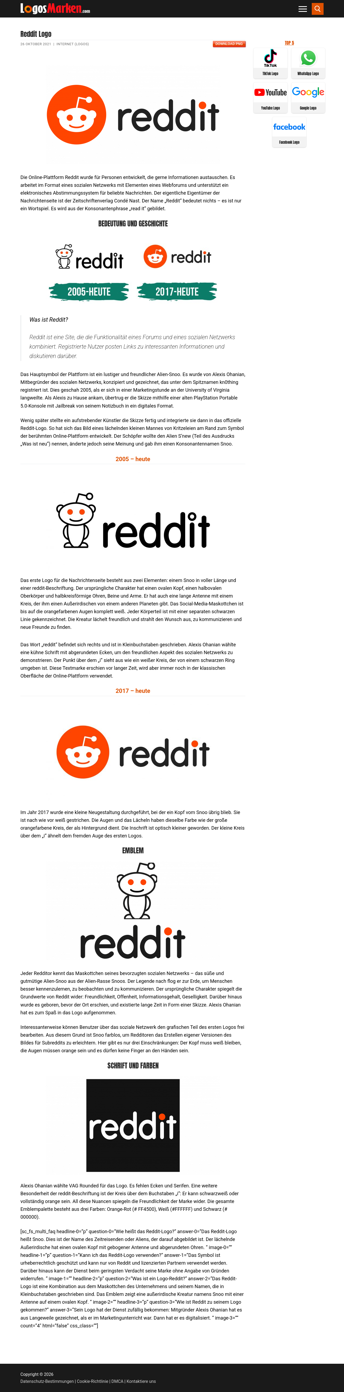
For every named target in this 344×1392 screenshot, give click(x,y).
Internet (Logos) (72, 44)
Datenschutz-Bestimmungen (47, 1381)
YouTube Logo (270, 108)
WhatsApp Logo (308, 73)
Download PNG (229, 44)
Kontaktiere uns (141, 1381)
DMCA (118, 1381)
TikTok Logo (270, 73)
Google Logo (308, 108)
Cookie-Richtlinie (92, 1381)
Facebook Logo (289, 142)
